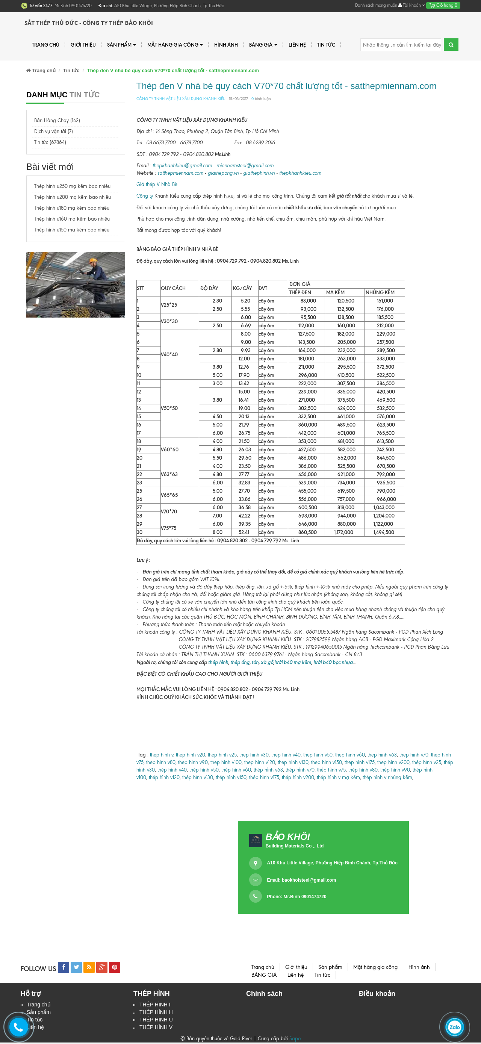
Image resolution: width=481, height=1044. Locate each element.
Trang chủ (39, 1005)
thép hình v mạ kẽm (338, 777)
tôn (255, 662)
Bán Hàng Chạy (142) (57, 120)
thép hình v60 (236, 770)
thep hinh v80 (160, 762)
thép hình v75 (331, 770)
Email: (301, 880)
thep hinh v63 (382, 755)
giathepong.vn (223, 173)
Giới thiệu (83, 45)
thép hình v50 (204, 770)
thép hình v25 (426, 762)
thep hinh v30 (254, 755)
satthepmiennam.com (180, 173)
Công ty (144, 196)
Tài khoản (411, 5)
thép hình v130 (197, 777)
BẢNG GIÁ (263, 45)
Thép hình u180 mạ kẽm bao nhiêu (71, 208)
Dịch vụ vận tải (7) (53, 131)
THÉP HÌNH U (156, 1021)
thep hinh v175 (360, 762)
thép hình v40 (172, 770)
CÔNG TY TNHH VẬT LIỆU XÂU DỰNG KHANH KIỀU (180, 98)
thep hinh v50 (318, 755)
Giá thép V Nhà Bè (156, 184)
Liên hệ (297, 45)
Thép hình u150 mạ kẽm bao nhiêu (71, 230)
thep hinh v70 (413, 755)
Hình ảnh (226, 45)
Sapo (295, 1040)
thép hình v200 (298, 777)
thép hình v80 (363, 770)
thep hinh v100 (226, 762)
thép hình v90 (395, 770)
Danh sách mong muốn (376, 5)
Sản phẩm (121, 45)
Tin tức (326, 45)
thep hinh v (161, 755)
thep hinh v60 (350, 755)
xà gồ (267, 662)
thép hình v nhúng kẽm (387, 777)
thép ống (239, 662)
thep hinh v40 (286, 755)
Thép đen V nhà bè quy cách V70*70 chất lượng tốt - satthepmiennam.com (286, 86)
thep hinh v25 (222, 755)
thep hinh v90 (193, 762)
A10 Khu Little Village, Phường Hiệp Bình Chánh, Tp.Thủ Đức (332, 862)
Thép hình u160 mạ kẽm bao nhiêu (72, 219)
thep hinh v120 (259, 762)
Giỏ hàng (443, 5)
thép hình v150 (231, 777)
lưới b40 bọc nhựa (333, 662)
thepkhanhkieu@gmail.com (182, 165)
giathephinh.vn (259, 173)
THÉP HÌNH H (156, 1013)
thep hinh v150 (326, 762)
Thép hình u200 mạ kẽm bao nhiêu (72, 197)
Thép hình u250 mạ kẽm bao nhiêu (72, 186)
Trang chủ (45, 45)
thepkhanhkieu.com (300, 173)
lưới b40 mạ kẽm (292, 662)
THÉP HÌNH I (155, 1005)
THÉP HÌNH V (155, 1029)
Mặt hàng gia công (175, 45)
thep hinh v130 (293, 762)
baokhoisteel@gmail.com (309, 880)
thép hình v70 (299, 770)
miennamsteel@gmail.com (245, 165)
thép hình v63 (268, 770)
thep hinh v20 (190, 755)
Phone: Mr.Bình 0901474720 (297, 896)
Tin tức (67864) (50, 142)
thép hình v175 (264, 777)
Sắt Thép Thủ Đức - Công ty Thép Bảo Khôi (88, 22)
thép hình (217, 662)
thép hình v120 (163, 777)
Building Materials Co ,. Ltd (295, 846)
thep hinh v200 (393, 762)
